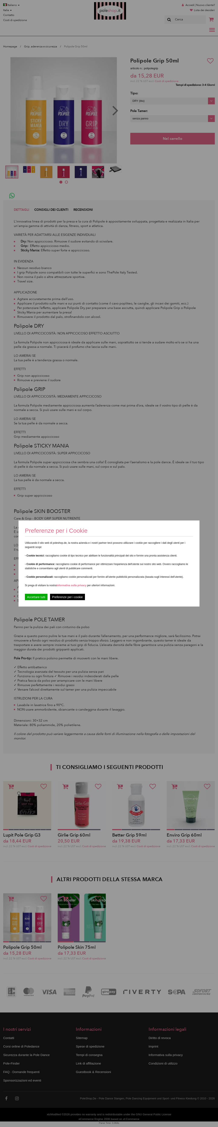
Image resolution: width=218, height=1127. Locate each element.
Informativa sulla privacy (71, 585)
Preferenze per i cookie (67, 597)
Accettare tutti (36, 597)
